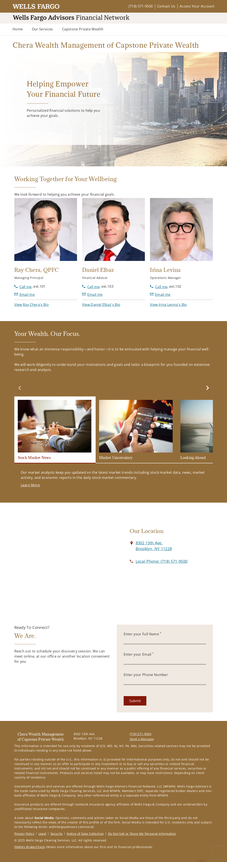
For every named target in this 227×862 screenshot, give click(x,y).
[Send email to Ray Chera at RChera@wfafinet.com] (24, 294)
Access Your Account (197, 6)
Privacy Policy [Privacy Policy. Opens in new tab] (24, 834)
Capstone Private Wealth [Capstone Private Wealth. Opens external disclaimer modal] (82, 29)
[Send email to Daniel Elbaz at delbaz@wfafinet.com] (92, 294)
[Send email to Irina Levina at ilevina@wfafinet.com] (160, 294)
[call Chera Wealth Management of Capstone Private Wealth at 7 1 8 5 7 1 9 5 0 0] (162, 561)
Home (18, 29)
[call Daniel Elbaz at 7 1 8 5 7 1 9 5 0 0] (90, 286)
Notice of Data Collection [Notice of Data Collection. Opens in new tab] (85, 834)
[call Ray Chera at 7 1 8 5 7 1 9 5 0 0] (23, 286)
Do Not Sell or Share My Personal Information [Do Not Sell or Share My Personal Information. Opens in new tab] (142, 834)
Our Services (42, 29)
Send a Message (142, 739)
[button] (31, 304)
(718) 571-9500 (141, 6)
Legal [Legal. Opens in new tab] (42, 834)
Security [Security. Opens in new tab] (56, 834)
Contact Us (166, 6)
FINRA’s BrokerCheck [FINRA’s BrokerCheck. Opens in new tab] (29, 847)
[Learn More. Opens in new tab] (30, 485)
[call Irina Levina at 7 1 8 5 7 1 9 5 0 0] (158, 286)
